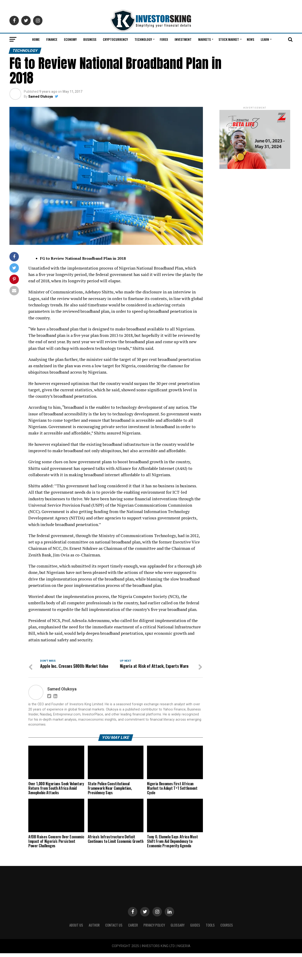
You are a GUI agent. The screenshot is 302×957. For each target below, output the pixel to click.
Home (36, 39)
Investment (183, 39)
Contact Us (113, 928)
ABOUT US (76, 928)
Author (94, 928)
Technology (143, 39)
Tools (210, 928)
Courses (226, 928)
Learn (265, 39)
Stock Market (228, 39)
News (250, 39)
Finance (51, 39)
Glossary (178, 928)
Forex (164, 39)
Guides (195, 928)
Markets (204, 39)
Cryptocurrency (115, 39)
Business (89, 39)
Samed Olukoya (40, 96)
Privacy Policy (154, 928)
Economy (70, 39)
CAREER (133, 928)
